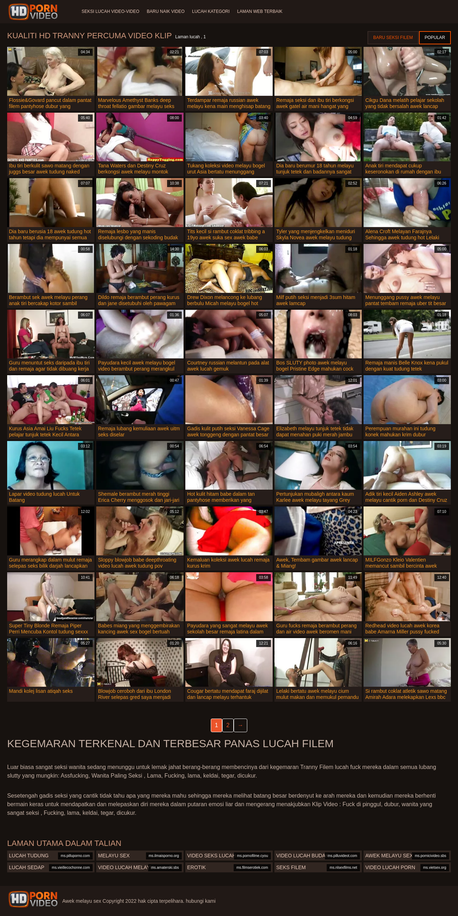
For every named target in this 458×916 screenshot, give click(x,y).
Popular (435, 37)
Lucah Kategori (213, 11)
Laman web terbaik (263, 11)
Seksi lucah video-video (110, 11)
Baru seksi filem (393, 37)
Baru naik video (166, 11)
